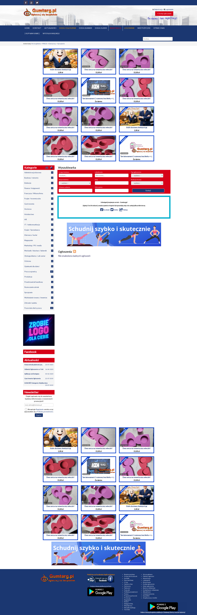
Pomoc (126, 594)
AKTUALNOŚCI (50, 28)
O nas (126, 582)
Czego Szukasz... (64, 172)
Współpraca (128, 605)
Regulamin (40, 409)
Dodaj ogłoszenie (149, 584)
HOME (27, 28)
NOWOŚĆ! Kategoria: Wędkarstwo (38, 383)
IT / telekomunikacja (38, 224)
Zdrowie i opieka (38, 303)
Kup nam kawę (128, 580)
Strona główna (36, 43)
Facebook (105, 210)
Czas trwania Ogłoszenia (38, 379)
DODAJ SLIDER (101, 28)
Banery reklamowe (149, 588)
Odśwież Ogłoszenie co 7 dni (38, 369)
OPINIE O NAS (159, 28)
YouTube (127, 609)
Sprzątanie (61, 43)
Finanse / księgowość (38, 188)
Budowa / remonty (38, 178)
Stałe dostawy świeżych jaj (60, 69)
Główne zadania (64, 187)
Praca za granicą (38, 271)
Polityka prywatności (131, 592)
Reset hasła (147, 582)
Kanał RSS (146, 596)
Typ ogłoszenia (136, 172)
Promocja (127, 598)
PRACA (44, 43)
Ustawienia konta (148, 594)
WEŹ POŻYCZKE (143, 28)
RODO (126, 602)
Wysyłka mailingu (129, 607)
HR (38, 219)
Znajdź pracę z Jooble (150, 598)
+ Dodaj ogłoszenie (164, 14)
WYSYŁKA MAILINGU (51, 33)
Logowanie (168, 9)
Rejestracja (158, 9)
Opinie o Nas (128, 584)
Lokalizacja (99, 172)
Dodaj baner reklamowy (151, 590)
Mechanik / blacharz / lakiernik (38, 251)
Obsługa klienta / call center (38, 256)
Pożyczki (127, 590)
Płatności (127, 588)
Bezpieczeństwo (129, 574)
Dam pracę (52, 43)
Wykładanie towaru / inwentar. (38, 297)
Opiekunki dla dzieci (38, 266)
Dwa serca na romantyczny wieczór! (98, 69)
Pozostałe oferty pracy (38, 308)
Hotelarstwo (38, 214)
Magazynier (38, 240)
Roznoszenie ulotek (38, 287)
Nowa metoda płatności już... (38, 365)
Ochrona (38, 261)
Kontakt (126, 578)
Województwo (63, 180)
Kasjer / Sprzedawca (38, 230)
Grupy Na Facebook (130, 576)
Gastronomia (38, 204)
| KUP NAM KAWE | (32, 33)
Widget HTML (128, 604)
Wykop (123, 210)
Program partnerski (130, 596)
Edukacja (38, 183)
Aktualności (147, 592)
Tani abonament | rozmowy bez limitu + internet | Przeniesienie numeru (110, 98)
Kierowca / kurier (38, 235)
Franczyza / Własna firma (38, 193)
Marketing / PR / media (38, 245)
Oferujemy (98, 187)
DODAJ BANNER (85, 28)
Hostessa (38, 209)
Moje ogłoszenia (148, 586)
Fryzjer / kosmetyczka (38, 198)
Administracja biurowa (38, 172)
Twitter (115, 210)
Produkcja (38, 277)
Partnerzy (127, 586)
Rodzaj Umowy (136, 180)
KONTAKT (37, 28)
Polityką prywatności (45, 412)
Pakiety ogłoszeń (148, 576)
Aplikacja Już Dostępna (38, 374)
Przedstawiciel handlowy (38, 282)
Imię (96, 180)
